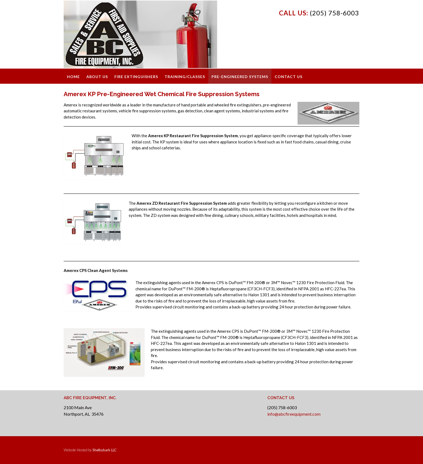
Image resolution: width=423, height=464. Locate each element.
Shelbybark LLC (105, 450)
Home (73, 76)
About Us (97, 76)
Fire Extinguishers (136, 76)
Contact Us (288, 76)
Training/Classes (185, 76)
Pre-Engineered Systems (240, 76)
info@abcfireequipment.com (293, 413)
